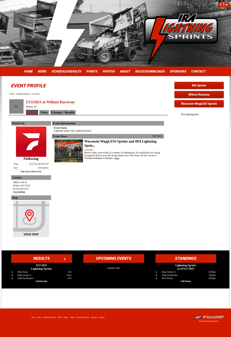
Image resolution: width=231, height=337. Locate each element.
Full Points (186, 281)
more (117, 158)
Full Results (41, 281)
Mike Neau (22, 272)
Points (92, 71)
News (42, 71)
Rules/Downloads (150, 71)
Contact (198, 71)
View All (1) (157, 136)
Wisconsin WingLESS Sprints (199, 103)
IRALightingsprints (190, 114)
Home (28, 71)
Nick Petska (167, 278)
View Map (31, 220)
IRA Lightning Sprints (181, 30)
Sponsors (178, 71)
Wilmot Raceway (199, 94)
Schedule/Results (66, 71)
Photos (109, 71)
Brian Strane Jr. (24, 275)
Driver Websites (209, 317)
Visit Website (19, 191)
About (125, 71)
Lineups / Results (63, 112)
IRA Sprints (199, 85)
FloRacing (31, 159)
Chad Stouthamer (25, 278)
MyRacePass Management (208, 321)
